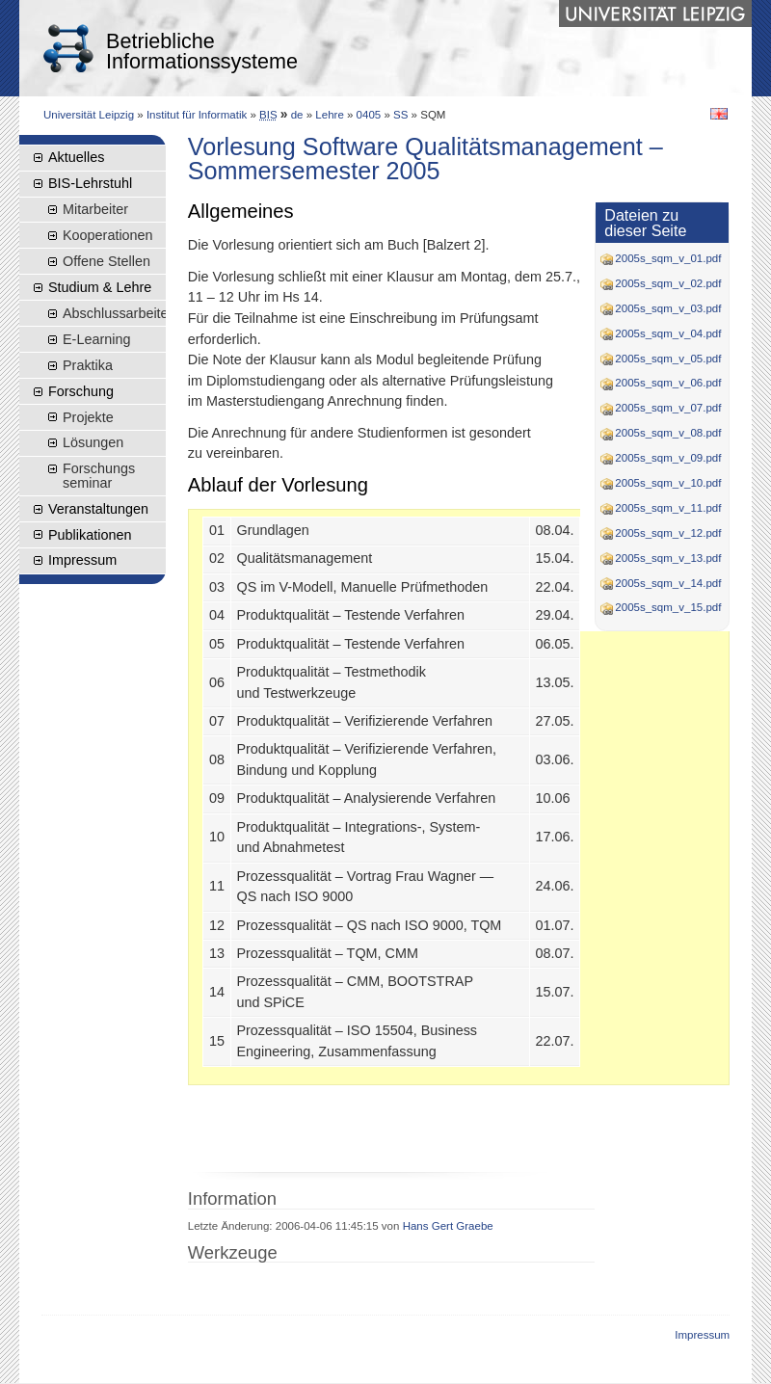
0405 (369, 114)
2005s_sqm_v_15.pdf (660, 607)
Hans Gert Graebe (448, 1226)
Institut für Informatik (196, 114)
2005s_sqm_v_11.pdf (660, 508)
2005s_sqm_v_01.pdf (660, 258)
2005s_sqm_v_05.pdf (660, 358)
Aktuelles (76, 157)
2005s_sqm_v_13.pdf (660, 558)
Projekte (88, 417)
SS (400, 114)
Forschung (81, 391)
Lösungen (93, 442)
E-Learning (96, 339)
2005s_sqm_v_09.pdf (660, 458)
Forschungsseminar (99, 475)
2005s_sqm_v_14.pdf (660, 583)
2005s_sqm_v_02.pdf (660, 283)
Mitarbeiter (95, 209)
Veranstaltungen (98, 509)
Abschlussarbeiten (114, 313)
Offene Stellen (106, 261)
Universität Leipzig (88, 114)
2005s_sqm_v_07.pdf (660, 407)
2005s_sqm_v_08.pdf (660, 433)
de (297, 114)
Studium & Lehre (99, 287)
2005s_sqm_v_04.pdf (660, 333)
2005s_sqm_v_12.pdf (660, 533)
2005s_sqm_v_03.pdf (660, 308)
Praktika (88, 365)
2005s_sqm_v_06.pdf (660, 382)
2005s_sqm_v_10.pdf (660, 483)
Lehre (329, 114)
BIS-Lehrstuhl (90, 183)
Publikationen (89, 535)
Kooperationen (108, 235)
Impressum (82, 560)
